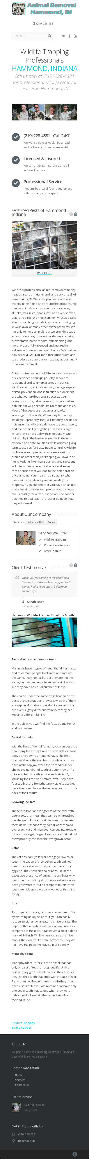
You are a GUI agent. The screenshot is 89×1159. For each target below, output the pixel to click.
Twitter (63, 36)
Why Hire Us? (36, 522)
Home (19, 1075)
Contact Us (22, 1085)
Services (18, 522)
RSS (75, 36)
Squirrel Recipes (23, 1023)
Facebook (69, 36)
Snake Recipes (22, 1027)
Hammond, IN (26, 1141)
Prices (51, 522)
